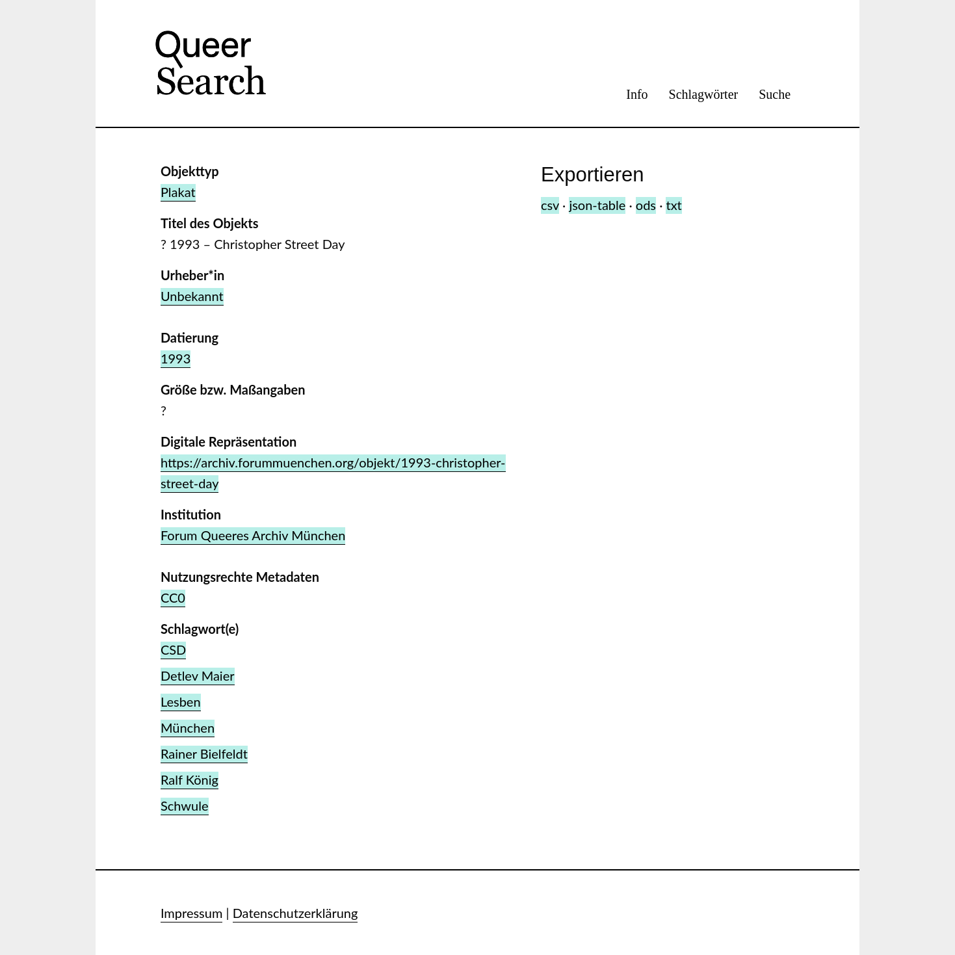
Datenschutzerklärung (295, 913)
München (188, 727)
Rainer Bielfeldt (204, 753)
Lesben (181, 701)
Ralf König (189, 779)
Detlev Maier (198, 675)
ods (646, 205)
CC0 (173, 597)
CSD (173, 649)
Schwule (185, 805)
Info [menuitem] (637, 94)
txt (673, 205)
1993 (175, 358)
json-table (597, 205)
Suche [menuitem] (775, 94)
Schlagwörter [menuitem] (704, 94)
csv (550, 205)
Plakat (178, 192)
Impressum (191, 913)
